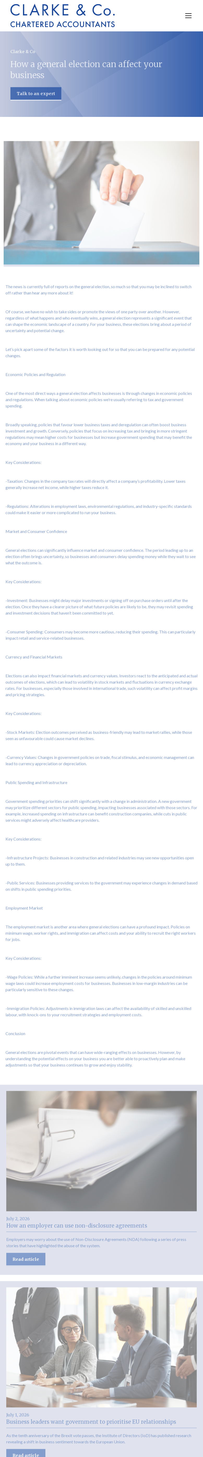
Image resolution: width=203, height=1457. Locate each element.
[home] (62, 16)
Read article (26, 1261)
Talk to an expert (36, 94)
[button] (187, 15)
